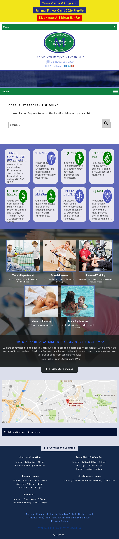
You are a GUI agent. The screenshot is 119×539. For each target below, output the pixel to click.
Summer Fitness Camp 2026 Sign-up (59, 10)
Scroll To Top (59, 534)
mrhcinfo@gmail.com (78, 517)
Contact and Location (59, 447)
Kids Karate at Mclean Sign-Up (59, 17)
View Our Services (59, 368)
